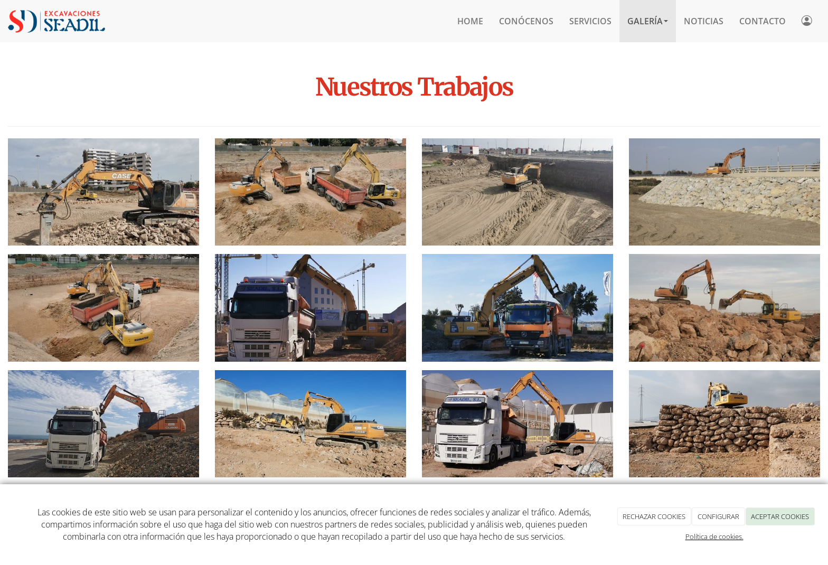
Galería (647, 21)
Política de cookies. (714, 536)
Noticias (703, 21)
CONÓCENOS (526, 21)
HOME (470, 21)
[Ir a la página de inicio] (56, 21)
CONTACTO (762, 21)
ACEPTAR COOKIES (780, 516)
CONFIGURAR (718, 516)
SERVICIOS (590, 21)
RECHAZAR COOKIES (654, 516)
